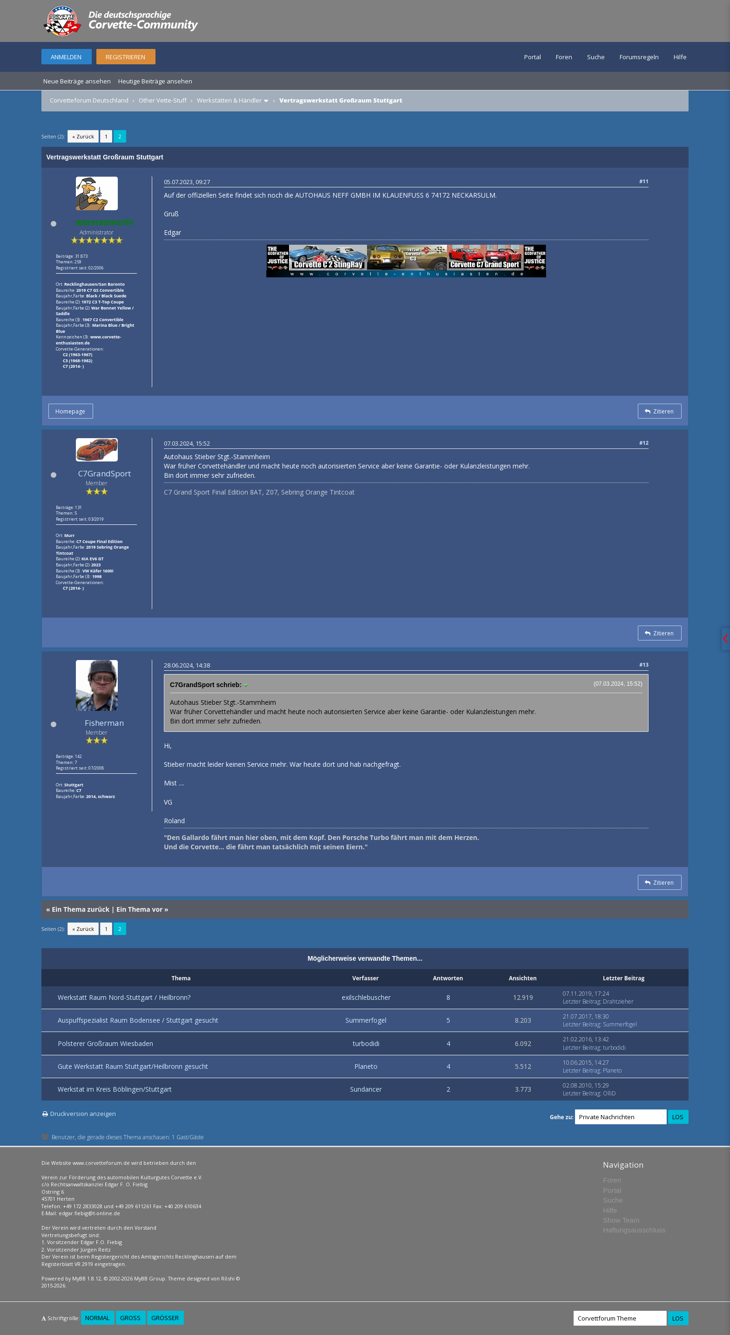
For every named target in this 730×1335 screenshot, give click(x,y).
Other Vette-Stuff (163, 100)
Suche (596, 57)
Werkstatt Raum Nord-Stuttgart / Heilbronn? (124, 997)
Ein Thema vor (139, 909)
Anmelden (66, 57)
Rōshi (228, 1278)
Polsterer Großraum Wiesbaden (105, 1043)
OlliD (609, 1093)
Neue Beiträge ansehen (77, 81)
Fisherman (104, 722)
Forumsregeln (639, 57)
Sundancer (366, 1089)
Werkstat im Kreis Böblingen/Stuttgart (115, 1089)
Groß (130, 1318)
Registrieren (125, 57)
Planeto (366, 1066)
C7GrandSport (104, 473)
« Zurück (83, 136)
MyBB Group (149, 1278)
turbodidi (366, 1043)
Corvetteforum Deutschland (89, 100)
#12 (644, 442)
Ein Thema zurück (80, 909)
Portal (532, 57)
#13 (644, 664)
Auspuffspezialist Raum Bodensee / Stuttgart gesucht (138, 1020)
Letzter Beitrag (581, 1001)
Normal (97, 1318)
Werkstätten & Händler (229, 100)
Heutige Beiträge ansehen (155, 81)
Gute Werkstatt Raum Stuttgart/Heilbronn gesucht (133, 1066)
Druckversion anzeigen (83, 1113)
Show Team (621, 1220)
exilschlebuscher (366, 997)
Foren (564, 57)
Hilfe (680, 57)
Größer (165, 1318)
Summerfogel (365, 1020)
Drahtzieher (618, 1001)
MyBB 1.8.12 (86, 1278)
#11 (644, 181)
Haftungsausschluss (634, 1230)
